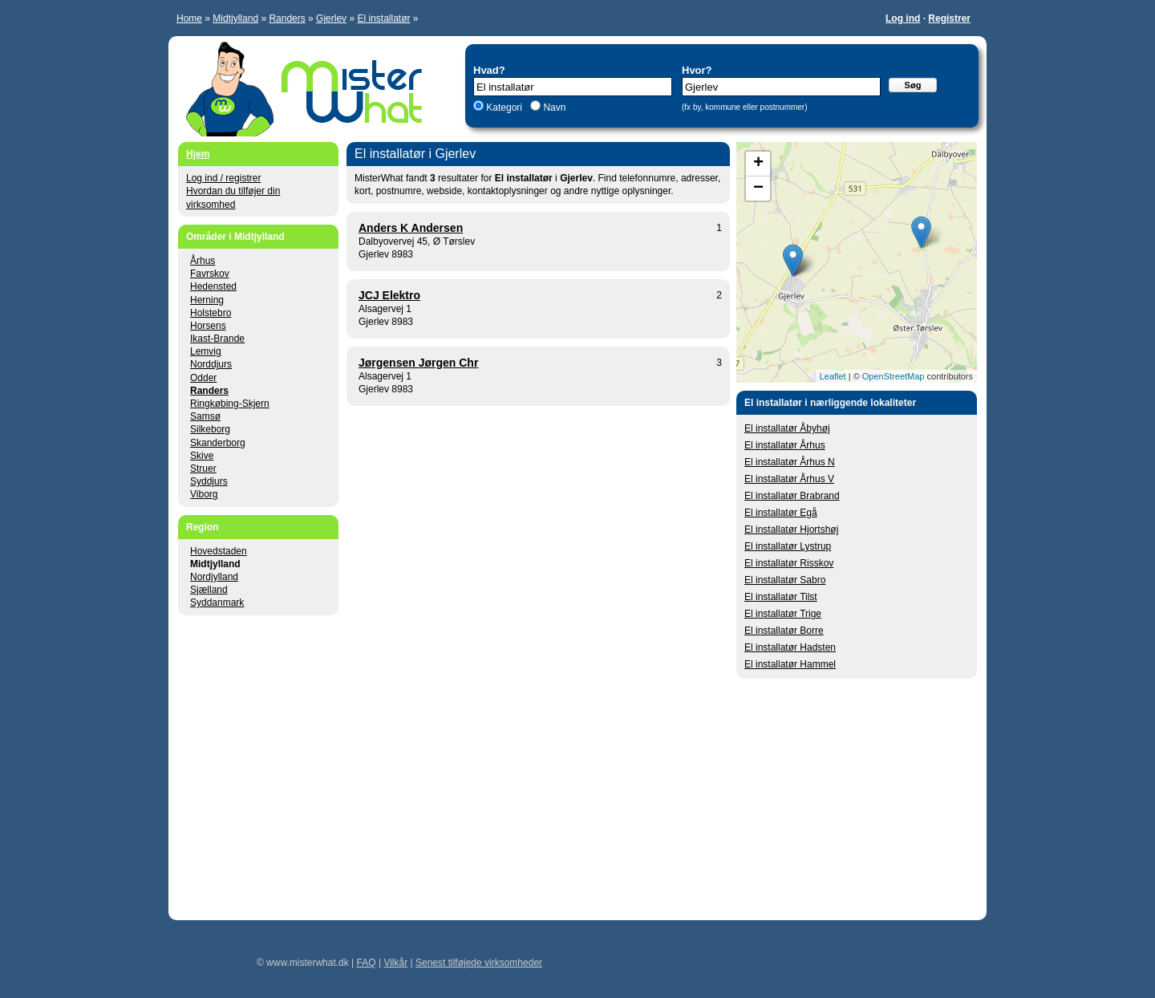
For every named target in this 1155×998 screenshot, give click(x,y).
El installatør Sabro (784, 580)
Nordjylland (214, 576)
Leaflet (833, 376)
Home (189, 18)
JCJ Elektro (389, 295)
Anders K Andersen (411, 227)
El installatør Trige (782, 613)
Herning (207, 300)
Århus (202, 260)
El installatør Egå (780, 512)
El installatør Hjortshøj (791, 529)
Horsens (208, 325)
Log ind (903, 18)
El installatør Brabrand (792, 495)
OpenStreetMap (893, 376)
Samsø (205, 416)
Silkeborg (210, 429)
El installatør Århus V (789, 479)
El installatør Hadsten (790, 647)
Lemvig (205, 351)
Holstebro (210, 312)
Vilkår (395, 962)
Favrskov (209, 273)
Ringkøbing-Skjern (230, 403)
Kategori (504, 107)
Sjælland (209, 589)
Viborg (203, 494)
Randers (287, 18)
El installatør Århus (784, 445)
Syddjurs (209, 481)
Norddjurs (211, 364)
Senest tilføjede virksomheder (478, 962)
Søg (913, 85)
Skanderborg (217, 442)
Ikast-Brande (217, 338)
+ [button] (758, 164)
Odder (203, 377)
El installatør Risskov (788, 563)
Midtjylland (235, 18)
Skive (201, 455)
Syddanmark (217, 602)
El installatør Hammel (790, 664)
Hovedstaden (218, 551)
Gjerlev (331, 18)
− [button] (758, 188)
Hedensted (213, 286)
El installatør (383, 18)
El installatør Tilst (780, 596)
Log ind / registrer (223, 178)
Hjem (197, 154)
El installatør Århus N (789, 462)
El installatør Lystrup (787, 546)
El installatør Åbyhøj (787, 428)
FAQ (366, 962)
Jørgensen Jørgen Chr (418, 362)
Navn (553, 107)
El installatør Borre (784, 630)
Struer (203, 468)
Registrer (949, 18)
